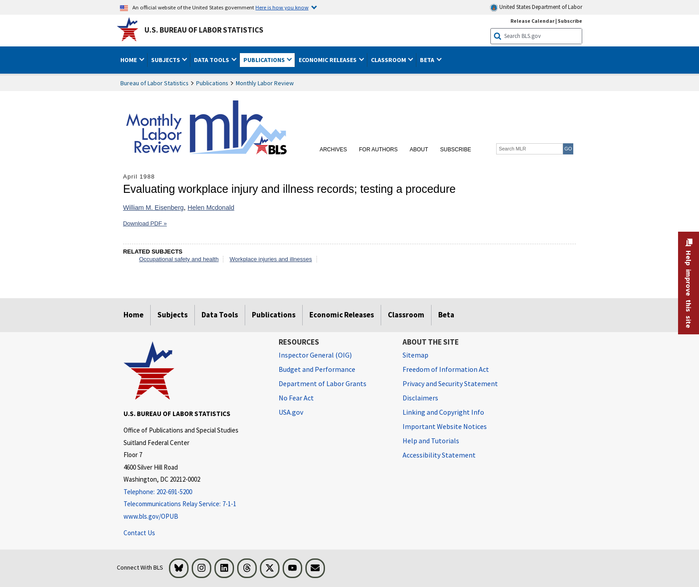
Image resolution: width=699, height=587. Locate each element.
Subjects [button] (166, 60)
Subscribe (455, 149)
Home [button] (129, 60)
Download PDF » (145, 223)
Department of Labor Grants (322, 383)
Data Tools (219, 315)
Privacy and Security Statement (450, 383)
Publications (212, 83)
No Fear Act (296, 397)
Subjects (172, 315)
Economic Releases (341, 315)
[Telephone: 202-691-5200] (194, 492)
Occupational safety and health (179, 259)
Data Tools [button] (212, 60)
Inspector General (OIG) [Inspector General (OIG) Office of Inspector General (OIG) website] (315, 354)
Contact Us (139, 533)
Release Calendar (532, 20)
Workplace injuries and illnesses (271, 259)
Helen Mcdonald (211, 207)
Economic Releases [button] (328, 60)
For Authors (378, 149)
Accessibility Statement (439, 454)
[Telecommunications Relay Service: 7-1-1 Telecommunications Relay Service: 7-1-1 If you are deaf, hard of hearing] (194, 504)
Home (133, 315)
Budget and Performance (317, 369)
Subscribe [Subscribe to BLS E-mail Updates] (570, 20)
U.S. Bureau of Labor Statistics (203, 30)
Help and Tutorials (431, 440)
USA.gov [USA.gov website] (291, 412)
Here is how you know (281, 7)
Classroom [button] (389, 60)
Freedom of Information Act (446, 369)
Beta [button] (428, 60)
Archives (333, 149)
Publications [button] (264, 60)
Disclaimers (420, 397)
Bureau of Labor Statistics (154, 83)
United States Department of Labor (536, 7)
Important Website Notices (445, 426)
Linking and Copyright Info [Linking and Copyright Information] (443, 412)
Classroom (406, 315)
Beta (446, 315)
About (419, 149)
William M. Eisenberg (153, 207)
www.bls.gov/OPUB (150, 516)
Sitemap (415, 354)
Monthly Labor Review (265, 83)
